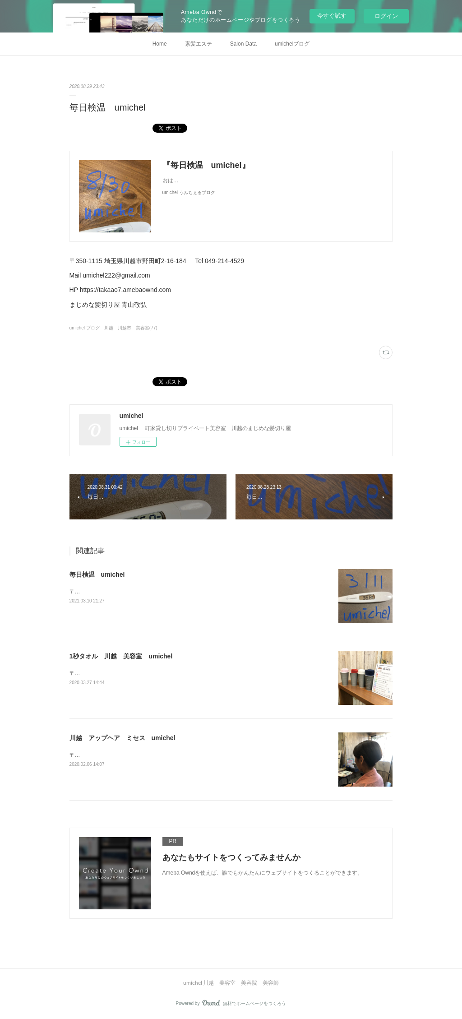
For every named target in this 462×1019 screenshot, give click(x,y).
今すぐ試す (331, 15)
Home (159, 44)
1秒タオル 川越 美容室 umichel (121, 656)
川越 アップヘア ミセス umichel (122, 737)
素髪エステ (198, 44)
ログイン (386, 16)
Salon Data (243, 44)
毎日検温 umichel (97, 574)
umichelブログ (292, 44)
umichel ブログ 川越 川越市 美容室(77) (113, 327)
